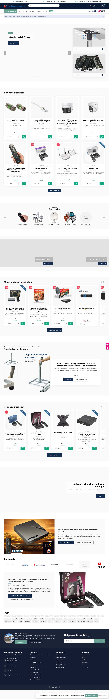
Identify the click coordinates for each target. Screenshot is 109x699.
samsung (43, 621)
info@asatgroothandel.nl (13, 675)
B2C (20, 11)
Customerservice (60, 667)
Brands (25, 11)
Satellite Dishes (34, 672)
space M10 (81, 621)
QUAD (93, 616)
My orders (84, 657)
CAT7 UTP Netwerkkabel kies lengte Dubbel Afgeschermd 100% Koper (41, 122)
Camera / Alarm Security (36, 675)
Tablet (29, 618)
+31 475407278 (11, 666)
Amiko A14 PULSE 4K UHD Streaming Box (93, 167)
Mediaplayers (33, 657)
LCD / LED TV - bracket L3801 (63, 432)
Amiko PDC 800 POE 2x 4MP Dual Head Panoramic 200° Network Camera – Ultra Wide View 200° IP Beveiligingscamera (67, 122)
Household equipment (35, 680)
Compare (11, 136)
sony (64, 621)
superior (90, 621)
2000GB (8, 616)
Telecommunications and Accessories (39, 655)
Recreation (32, 665)
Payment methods (60, 660)
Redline (7, 618)
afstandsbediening (70, 618)
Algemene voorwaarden (62, 657)
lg (14, 621)
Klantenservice (21, 642)
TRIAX (22, 618)
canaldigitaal (81, 618)
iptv (96, 618)
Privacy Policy (59, 662)
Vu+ (41, 618)
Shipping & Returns (60, 665)
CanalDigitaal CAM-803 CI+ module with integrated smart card (39, 310)
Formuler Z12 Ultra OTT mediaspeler (20, 595)
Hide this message (91, 695)
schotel (57, 621)
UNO (35, 618)
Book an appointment (35, 677)
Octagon (63, 616)
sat (50, 621)
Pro (86, 616)
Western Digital (50, 618)
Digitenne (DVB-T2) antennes (37, 670)
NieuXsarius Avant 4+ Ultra (84, 542)
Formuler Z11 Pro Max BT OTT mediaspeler (21, 599)
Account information (87, 655)
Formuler (34, 616)
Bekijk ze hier (54, 190)
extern (90, 618)
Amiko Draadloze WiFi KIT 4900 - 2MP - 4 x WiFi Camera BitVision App (67, 168)
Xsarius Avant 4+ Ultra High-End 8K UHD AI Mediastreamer (15, 433)
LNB (56, 616)
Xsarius (59, 618)
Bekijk (68, 379)
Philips (80, 616)
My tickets (84, 660)
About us (58, 655)
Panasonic (72, 616)
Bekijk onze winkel (36, 642)
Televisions (32, 667)
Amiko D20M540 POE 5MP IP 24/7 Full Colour (93, 121)
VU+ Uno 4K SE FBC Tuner (87, 308)
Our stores (32, 11)
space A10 (72, 621)
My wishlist (84, 662)
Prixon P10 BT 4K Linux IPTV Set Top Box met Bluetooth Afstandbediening (86, 434)
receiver (35, 621)
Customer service (42, 11)
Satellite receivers (34, 660)
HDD (41, 616)
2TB (15, 616)
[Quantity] (20, 136)
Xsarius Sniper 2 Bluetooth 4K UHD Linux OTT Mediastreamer (15, 309)
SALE (51, 11)
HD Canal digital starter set (63, 308)
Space (15, 618)
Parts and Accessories (35, 662)
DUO (26, 616)
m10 (20, 621)
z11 (96, 621)
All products (85, 667)
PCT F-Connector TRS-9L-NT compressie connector (16, 121)
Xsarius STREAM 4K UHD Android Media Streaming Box (42, 167)
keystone (8, 621)
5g (20, 616)
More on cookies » (102, 695)
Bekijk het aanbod (55, 330)
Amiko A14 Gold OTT (66, 542)
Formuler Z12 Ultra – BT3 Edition (39, 433)
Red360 (100, 616)
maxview (27, 621)
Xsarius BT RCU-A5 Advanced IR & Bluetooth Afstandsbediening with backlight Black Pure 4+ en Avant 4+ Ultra (15, 169)
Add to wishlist (81, 379)
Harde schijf (48, 616)
